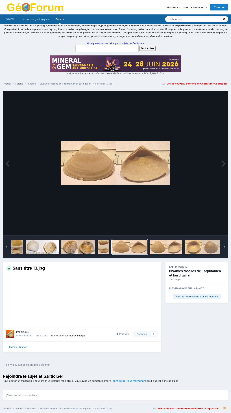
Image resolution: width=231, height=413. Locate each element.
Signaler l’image (18, 346)
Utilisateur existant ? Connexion (186, 7)
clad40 (25, 331)
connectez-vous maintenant (129, 380)
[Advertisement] (82, 299)
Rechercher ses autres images (68, 335)
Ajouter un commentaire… (22, 395)
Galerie (59, 21)
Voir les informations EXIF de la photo (197, 296)
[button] (7, 247)
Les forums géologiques (35, 19)
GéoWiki (10, 19)
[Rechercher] (182, 19)
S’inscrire (219, 7)
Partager (122, 333)
